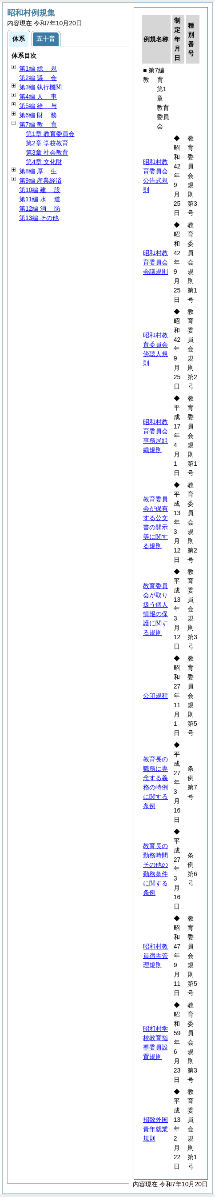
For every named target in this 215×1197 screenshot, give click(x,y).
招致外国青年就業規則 (155, 1129)
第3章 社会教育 (47, 152)
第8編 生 (38, 171)
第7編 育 (38, 124)
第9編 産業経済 (40, 180)
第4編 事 (38, 96)
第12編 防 (39, 208)
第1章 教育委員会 (50, 133)
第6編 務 (38, 115)
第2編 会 (38, 77)
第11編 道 (39, 199)
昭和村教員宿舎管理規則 (155, 956)
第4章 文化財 (44, 161)
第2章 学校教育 (47, 143)
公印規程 (155, 695)
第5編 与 (38, 105)
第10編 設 (39, 189)
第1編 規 (38, 68)
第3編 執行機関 (40, 87)
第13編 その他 (39, 217)
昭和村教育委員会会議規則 (155, 262)
